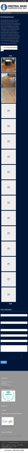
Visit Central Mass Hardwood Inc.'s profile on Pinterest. (12, 435)
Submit (3, 362)
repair (4, 41)
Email (2, 328)
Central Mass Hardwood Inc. (14, 442)
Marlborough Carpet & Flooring (7, 426)
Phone (2, 333)
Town (2, 338)
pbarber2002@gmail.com (15, 1)
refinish (8, 41)
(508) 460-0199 (4, 386)
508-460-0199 (6, 1)
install (2, 41)
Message (3, 344)
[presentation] (11, 356)
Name (2, 313)
